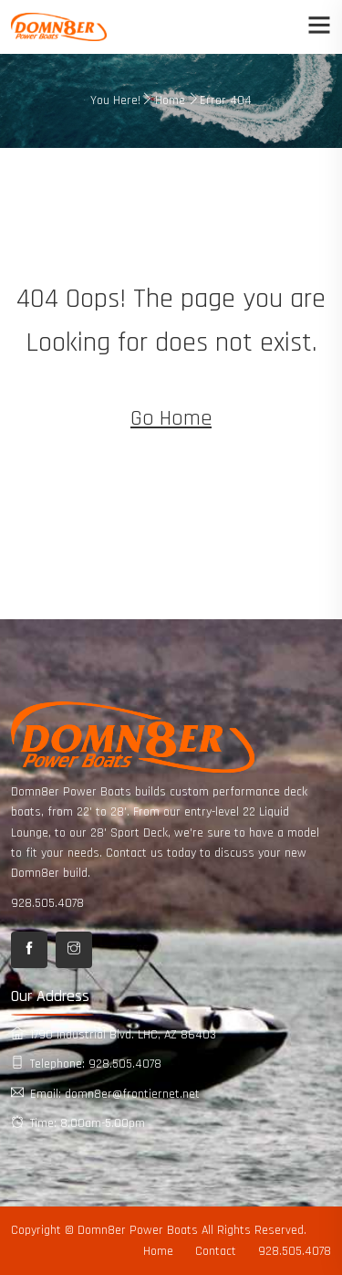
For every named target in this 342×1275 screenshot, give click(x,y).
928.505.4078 (47, 903)
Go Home (171, 418)
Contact (215, 1251)
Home (170, 100)
